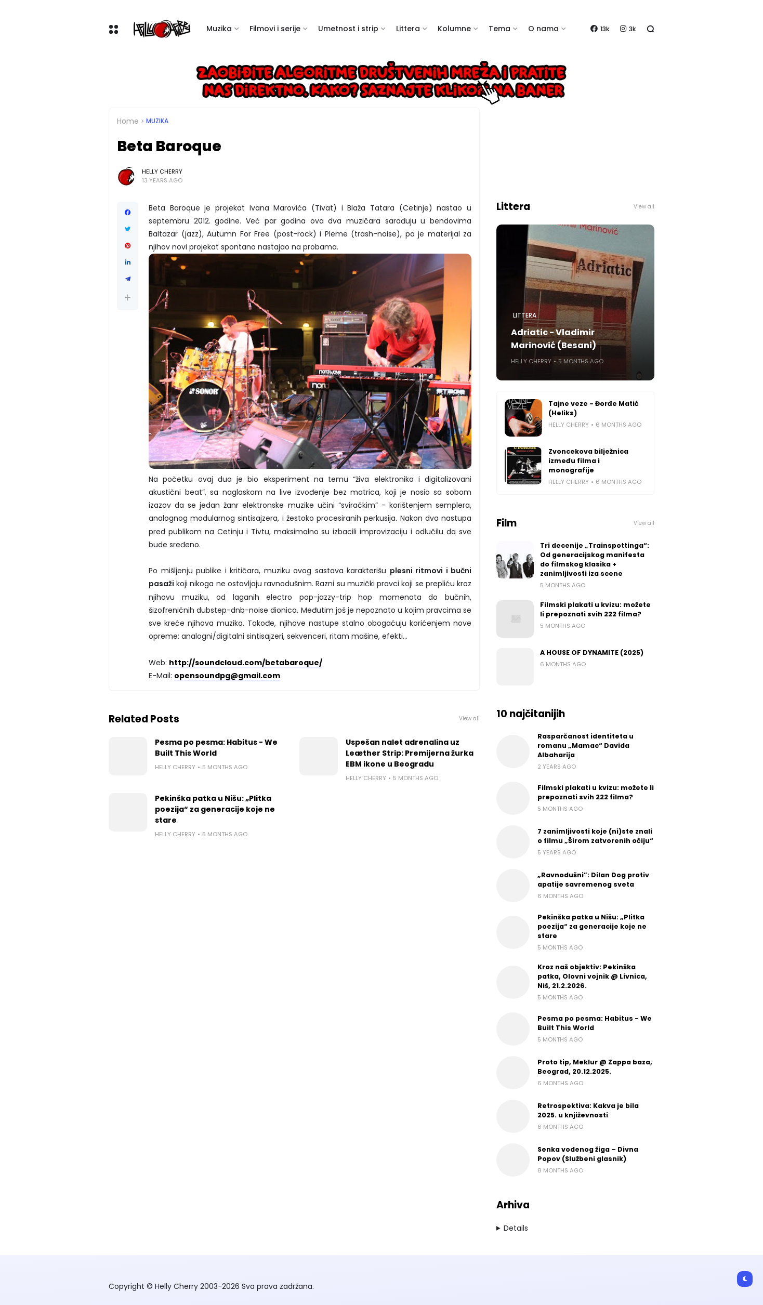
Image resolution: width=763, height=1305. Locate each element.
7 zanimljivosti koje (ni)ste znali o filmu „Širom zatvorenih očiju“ (595, 836)
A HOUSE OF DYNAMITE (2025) (591, 652)
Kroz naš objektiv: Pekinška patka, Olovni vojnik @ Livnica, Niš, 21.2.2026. (592, 976)
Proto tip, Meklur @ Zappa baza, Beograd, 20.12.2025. (594, 1067)
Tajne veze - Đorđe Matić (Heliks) (593, 408)
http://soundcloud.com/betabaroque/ (245, 662)
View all (469, 718)
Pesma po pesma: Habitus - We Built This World (216, 747)
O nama (543, 28)
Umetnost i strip (348, 28)
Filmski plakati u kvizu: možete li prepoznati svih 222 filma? (595, 609)
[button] (127, 297)
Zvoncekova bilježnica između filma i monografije (588, 460)
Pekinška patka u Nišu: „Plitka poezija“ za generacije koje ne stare (215, 809)
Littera (408, 28)
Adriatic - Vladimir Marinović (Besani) (553, 338)
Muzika (219, 28)
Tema (499, 28)
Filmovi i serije (274, 28)
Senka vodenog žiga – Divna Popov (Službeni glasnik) (587, 1154)
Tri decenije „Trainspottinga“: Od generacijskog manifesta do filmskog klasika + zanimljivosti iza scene (594, 559)
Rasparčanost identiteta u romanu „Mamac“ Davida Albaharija (585, 745)
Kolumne (454, 28)
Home (128, 121)
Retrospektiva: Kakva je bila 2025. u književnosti (588, 1110)
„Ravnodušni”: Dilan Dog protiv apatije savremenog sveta (593, 880)
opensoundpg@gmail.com (227, 675)
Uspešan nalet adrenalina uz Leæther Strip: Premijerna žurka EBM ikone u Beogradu (409, 753)
